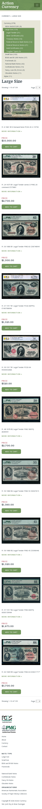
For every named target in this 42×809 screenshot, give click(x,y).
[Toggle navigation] (37, 5)
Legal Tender (13, 32)
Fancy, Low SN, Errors (15, 70)
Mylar (8, 76)
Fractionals (10, 60)
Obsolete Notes (13, 73)
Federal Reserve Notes (17, 45)
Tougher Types (13, 51)
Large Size (16, 16)
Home (4, 736)
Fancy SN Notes (7, 780)
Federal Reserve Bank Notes (19, 42)
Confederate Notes (14, 67)
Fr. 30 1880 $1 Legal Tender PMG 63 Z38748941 (21, 246)
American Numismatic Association (14, 790)
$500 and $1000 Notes (10, 763)
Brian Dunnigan (19, 804)
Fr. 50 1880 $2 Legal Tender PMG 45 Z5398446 (20, 550)
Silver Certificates (14, 35)
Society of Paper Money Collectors (14, 794)
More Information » (12, 131)
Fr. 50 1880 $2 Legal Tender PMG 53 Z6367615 (20, 491)
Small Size (11, 54)
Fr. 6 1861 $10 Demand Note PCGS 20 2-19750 (20, 127)
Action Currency (10, 5)
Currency (6, 16)
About (4, 740)
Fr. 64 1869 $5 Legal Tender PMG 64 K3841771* (21, 672)
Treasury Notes (14, 39)
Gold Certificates (14, 48)
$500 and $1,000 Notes (16, 57)
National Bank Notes (14, 64)
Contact (4, 746)
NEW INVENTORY (13, 26)
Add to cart (11, 147)
